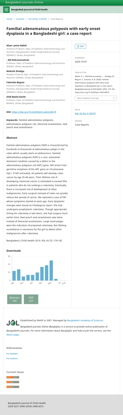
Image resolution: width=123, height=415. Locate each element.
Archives (20, 18)
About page (12, 334)
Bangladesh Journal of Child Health (29, 9)
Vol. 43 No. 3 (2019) (37, 18)
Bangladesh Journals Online (24, 2)
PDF (81, 46)
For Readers (12, 353)
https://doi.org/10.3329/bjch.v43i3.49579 (34, 111)
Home (9, 18)
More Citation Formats (88, 98)
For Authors (12, 358)
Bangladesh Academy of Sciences (85, 320)
